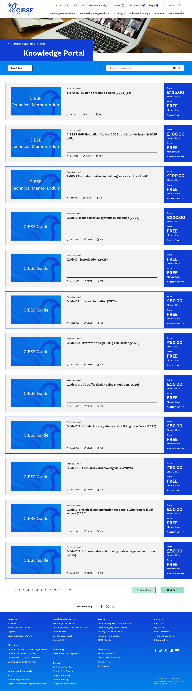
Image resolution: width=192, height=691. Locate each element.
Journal (118, 5)
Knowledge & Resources (64, 619)
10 (55, 590)
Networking (58, 649)
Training (56, 663)
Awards (101, 619)
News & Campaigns (98, 5)
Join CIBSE (79, 5)
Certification (137, 5)
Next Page (172, 590)
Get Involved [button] (176, 13)
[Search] (180, 5)
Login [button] (153, 5)
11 (60, 590)
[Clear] (174, 68)
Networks (12, 619)
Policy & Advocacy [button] (140, 13)
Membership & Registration (20, 671)
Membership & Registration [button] (95, 13)
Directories (13, 645)
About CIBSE (62, 5)
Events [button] (159, 13)
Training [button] (119, 13)
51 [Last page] (70, 590)
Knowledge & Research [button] (62, 13)
